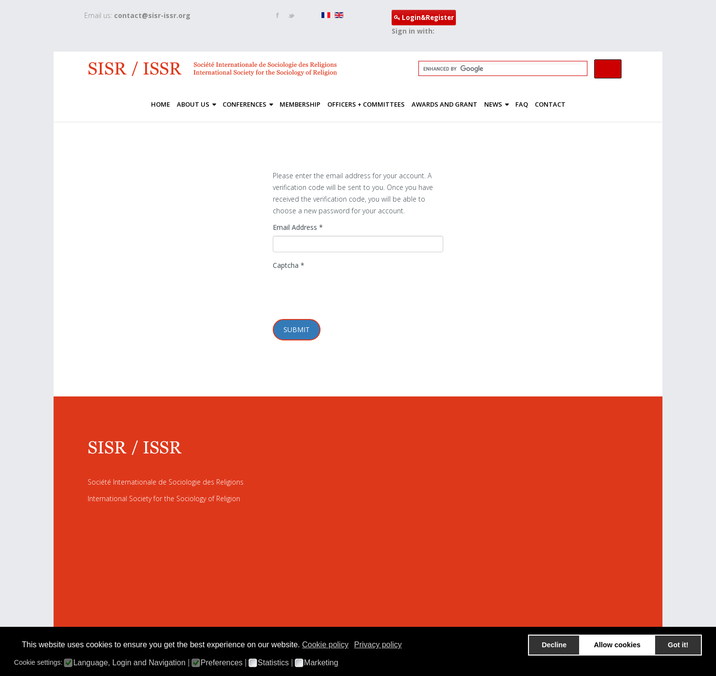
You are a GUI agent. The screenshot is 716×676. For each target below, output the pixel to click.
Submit (296, 329)
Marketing (321, 663)
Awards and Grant (444, 104)
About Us (193, 104)
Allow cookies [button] (617, 645)
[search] (502, 69)
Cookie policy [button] (325, 644)
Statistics (273, 663)
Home (160, 104)
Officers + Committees (366, 104)
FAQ (521, 104)
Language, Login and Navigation (129, 663)
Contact (550, 104)
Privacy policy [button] (378, 644)
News (493, 104)
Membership (300, 104)
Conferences (244, 104)
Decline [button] (554, 645)
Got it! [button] (678, 645)
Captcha (288, 265)
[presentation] (347, 293)
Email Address (298, 227)
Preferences (222, 663)
